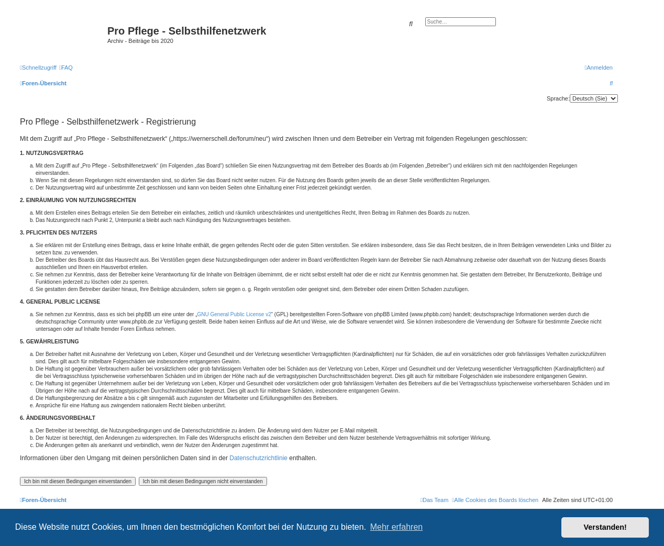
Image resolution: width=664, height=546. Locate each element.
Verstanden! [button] (605, 527)
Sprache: (558, 98)
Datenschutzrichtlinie (258, 458)
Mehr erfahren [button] (396, 526)
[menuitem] (66, 67)
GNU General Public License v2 (234, 314)
